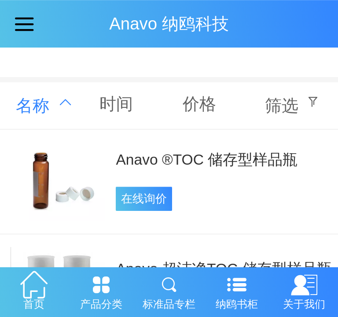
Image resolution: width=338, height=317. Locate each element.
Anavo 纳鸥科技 (169, 23)
